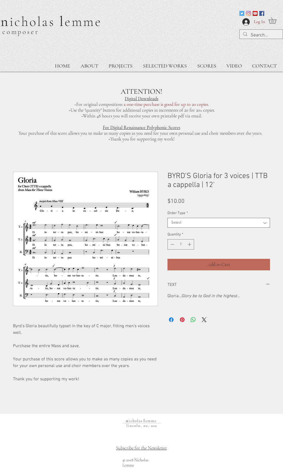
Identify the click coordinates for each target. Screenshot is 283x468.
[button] (275, 20)
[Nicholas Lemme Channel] (255, 13)
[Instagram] (248, 13)
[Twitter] (241, 13)
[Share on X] (204, 319)
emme (83, 22)
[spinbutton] (181, 244)
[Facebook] (261, 13)
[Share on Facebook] (171, 319)
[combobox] (218, 223)
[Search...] (261, 35)
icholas (35, 22)
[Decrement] (171, 244)
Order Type (177, 213)
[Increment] (190, 244)
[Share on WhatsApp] (193, 319)
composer (20, 32)
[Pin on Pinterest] (182, 319)
